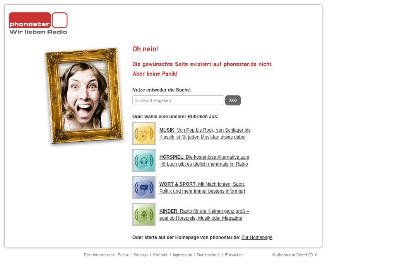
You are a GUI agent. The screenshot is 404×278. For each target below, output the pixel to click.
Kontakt (160, 255)
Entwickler (234, 255)
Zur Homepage (256, 237)
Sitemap (141, 255)
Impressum (182, 255)
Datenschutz (208, 255)
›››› (233, 100)
